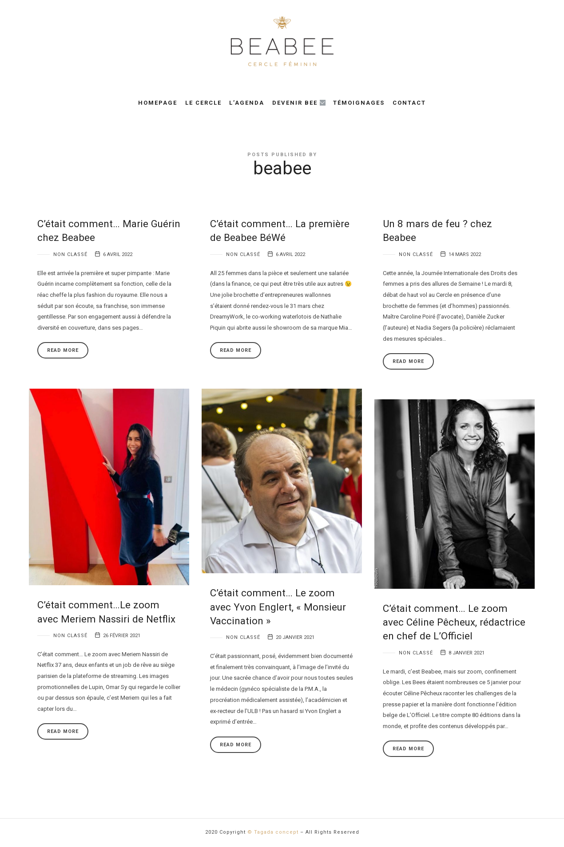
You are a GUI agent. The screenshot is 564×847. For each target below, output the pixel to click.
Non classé (70, 254)
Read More (63, 350)
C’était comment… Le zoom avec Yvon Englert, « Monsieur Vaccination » (278, 606)
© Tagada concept (272, 832)
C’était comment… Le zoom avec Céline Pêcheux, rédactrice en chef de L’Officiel (454, 622)
